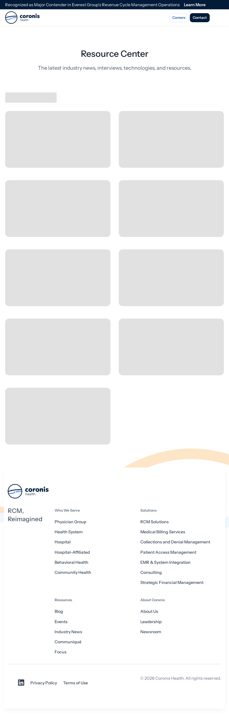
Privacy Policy (43, 682)
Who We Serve (67, 510)
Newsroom (150, 631)
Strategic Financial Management (171, 582)
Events (61, 621)
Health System (69, 531)
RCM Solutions (154, 521)
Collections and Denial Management (175, 541)
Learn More (195, 4)
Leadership (151, 621)
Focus (60, 651)
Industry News (68, 631)
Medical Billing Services (162, 531)
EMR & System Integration (165, 562)
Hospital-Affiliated (72, 552)
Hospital (63, 541)
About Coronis (152, 600)
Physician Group (70, 521)
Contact (200, 17)
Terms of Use (75, 682)
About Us (149, 611)
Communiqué (68, 641)
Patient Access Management (168, 552)
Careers (178, 17)
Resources (63, 600)
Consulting (151, 572)
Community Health (73, 572)
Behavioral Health (71, 562)
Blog (59, 611)
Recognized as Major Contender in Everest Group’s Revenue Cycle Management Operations (92, 4)
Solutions (148, 510)
